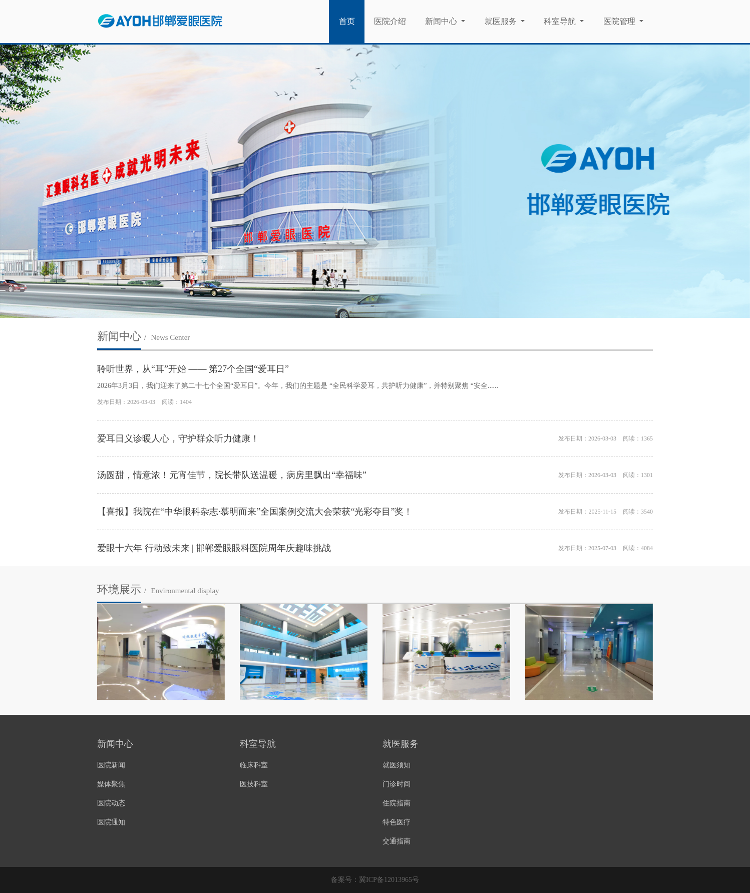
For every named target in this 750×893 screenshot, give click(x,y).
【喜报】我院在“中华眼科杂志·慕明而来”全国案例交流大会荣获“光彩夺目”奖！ (255, 512)
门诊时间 (397, 784)
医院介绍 (390, 21)
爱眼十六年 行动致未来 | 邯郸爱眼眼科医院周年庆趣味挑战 (214, 548)
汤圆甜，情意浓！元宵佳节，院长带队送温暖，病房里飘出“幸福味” (231, 475)
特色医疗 (397, 822)
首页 (351, 21)
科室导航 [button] (561, 21)
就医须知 (397, 765)
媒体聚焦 (111, 784)
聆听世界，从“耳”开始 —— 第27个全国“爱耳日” (193, 369)
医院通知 (111, 822)
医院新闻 (111, 765)
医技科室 (254, 784)
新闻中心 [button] (442, 21)
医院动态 (111, 803)
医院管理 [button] (620, 21)
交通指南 (397, 841)
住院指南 (397, 803)
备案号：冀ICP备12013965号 (375, 879)
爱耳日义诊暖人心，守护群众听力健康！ (178, 438)
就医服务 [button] (502, 21)
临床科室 (254, 765)
